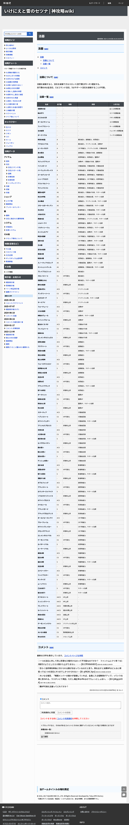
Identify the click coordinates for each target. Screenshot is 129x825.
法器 (42, 57)
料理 (7, 192)
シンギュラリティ (14, 183)
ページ (120, 3)
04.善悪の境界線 (12, 82)
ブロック (120, 690)
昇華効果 (11, 176)
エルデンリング (68, 812)
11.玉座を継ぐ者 (12, 104)
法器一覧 (46, 63)
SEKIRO (66, 819)
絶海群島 (9, 261)
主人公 (8, 127)
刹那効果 (11, 180)
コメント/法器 (11, 316)
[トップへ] (123, 789)
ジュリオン (10, 143)
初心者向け (10, 45)
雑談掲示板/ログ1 (12, 309)
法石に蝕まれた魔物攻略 (15, 218)
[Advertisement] (64, 22)
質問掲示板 (10, 285)
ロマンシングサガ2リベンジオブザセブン (17, 819)
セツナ (8, 130)
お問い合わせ (84, 812)
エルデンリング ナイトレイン (52, 812)
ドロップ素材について (14, 238)
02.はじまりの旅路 (13, 75)
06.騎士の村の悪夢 (13, 88)
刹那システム (11, 230)
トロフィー (10, 58)
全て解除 (44, 736)
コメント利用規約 (64, 718)
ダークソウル (59, 815)
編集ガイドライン (12, 292)
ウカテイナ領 (11, 252)
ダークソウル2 (71, 815)
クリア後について (12, 116)
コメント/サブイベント (14, 303)
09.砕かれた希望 (12, 98)
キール (8, 140)
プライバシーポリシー (98, 812)
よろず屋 (9, 201)
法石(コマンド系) (14, 167)
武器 (7, 189)
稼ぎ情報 (9, 51)
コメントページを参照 (73, 655)
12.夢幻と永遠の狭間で (14, 107)
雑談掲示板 (10, 282)
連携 (9, 173)
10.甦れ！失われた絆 (13, 101)
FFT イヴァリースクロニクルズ (19, 812)
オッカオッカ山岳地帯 (14, 258)
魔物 (7, 215)
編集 (109, 3)
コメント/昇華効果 (13, 328)
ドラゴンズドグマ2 (9, 823)
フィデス (9, 146)
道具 (7, 161)
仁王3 (5, 812)
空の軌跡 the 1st (8, 815)
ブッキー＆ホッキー (13, 207)
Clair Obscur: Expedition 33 (26, 815)
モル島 (8, 249)
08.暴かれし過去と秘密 (14, 94)
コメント (43, 67)
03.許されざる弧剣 (13, 79)
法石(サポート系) (14, 170)
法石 (7, 164)
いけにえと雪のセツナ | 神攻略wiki (39, 11)
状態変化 (9, 227)
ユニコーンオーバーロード (27, 823)
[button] (96, 3)
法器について (48, 60)
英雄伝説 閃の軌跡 (48, 823)
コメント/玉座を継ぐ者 (14, 322)
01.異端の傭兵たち (13, 72)
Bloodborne (57, 819)
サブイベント (11, 113)
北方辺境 (9, 255)
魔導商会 (9, 204)
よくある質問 (11, 48)
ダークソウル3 (47, 819)
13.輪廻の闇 (10, 110)
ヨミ (7, 136)
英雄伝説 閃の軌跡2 (62, 823)
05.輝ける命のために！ (14, 85)
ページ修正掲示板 (12, 288)
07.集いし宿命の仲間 (13, 91)
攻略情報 (9, 54)
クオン (8, 133)
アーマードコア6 (47, 815)
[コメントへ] (123, 794)
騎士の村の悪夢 (12, 338)
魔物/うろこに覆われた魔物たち (17, 347)
